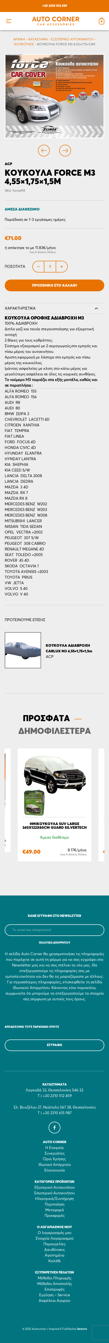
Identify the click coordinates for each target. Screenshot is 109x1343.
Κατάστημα (38, 39)
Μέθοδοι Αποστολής (54, 1284)
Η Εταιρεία (54, 1148)
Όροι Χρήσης (54, 1159)
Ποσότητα (15, 267)
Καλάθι (54, 1261)
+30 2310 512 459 (54, 6)
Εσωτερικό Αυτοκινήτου (54, 1193)
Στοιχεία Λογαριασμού (55, 1238)
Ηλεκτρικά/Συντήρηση (54, 1199)
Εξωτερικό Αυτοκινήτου (72, 39)
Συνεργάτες (55, 1153)
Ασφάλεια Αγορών (54, 1301)
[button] (9, 21)
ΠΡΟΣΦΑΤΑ (46, 719)
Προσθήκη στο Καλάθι (54, 285)
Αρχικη (19, 39)
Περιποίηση (54, 1204)
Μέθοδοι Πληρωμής (54, 1278)
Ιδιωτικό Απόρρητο (54, 1165)
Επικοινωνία (54, 1170)
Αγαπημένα (54, 1255)
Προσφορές (55, 1216)
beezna (82, 1329)
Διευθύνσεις (54, 1250)
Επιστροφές (55, 1289)
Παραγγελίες (54, 1244)
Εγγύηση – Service (54, 1295)
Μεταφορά (54, 1210)
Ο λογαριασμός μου (54, 1233)
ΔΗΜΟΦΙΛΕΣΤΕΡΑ (54, 731)
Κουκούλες (24, 44)
